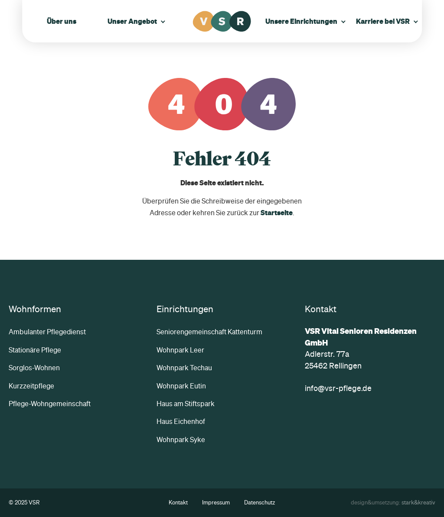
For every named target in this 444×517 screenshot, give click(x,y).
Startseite (277, 212)
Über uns (61, 21)
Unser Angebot (132, 21)
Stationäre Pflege (35, 350)
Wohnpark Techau (184, 368)
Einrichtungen (185, 309)
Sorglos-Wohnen (34, 368)
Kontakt (178, 502)
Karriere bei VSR (383, 21)
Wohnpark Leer (180, 350)
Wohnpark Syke (181, 439)
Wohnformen (35, 309)
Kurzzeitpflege (31, 386)
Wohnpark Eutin (181, 386)
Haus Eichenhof (181, 421)
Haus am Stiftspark (186, 403)
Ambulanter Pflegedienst (47, 332)
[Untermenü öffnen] (163, 21)
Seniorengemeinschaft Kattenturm (209, 332)
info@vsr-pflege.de (338, 388)
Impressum (216, 502)
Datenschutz (259, 502)
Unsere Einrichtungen (301, 21)
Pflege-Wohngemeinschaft (50, 403)
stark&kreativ (418, 502)
